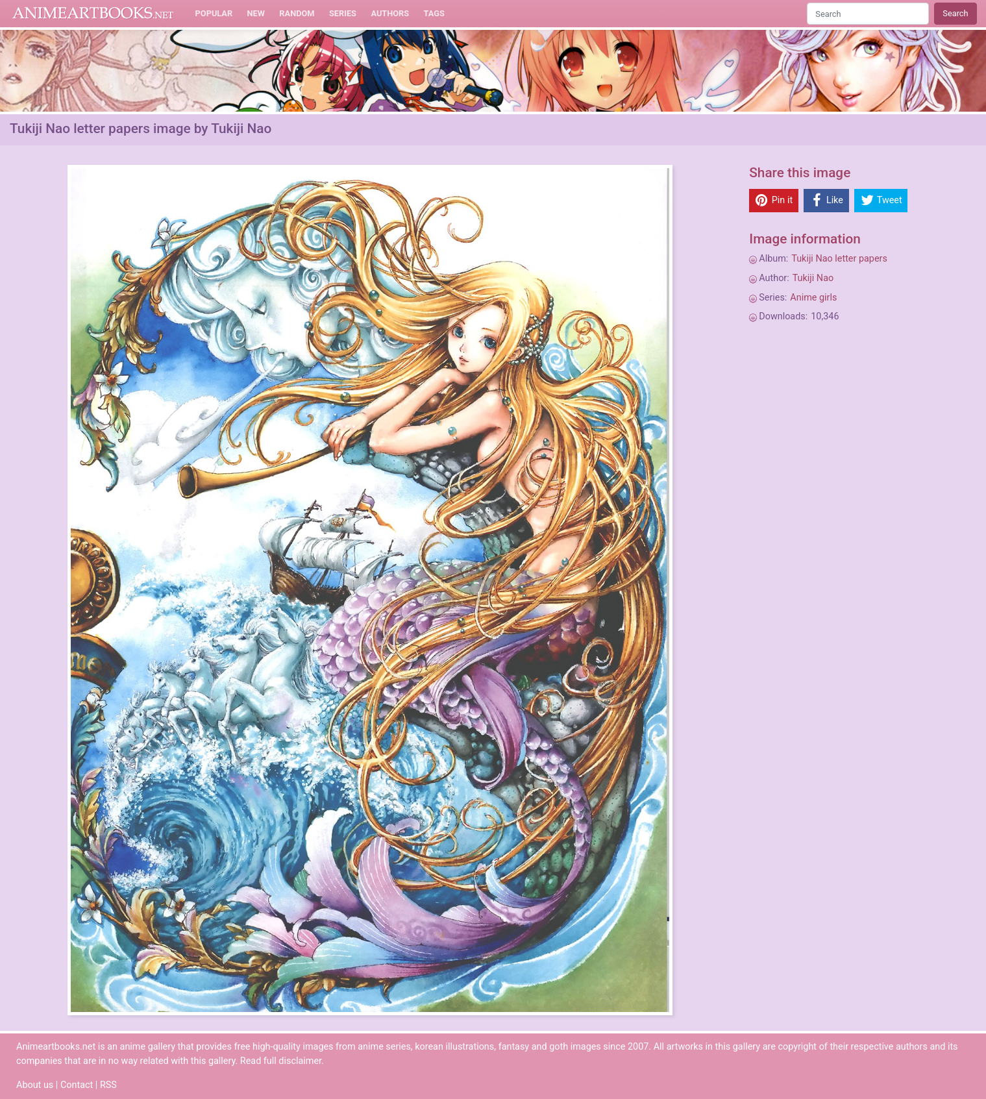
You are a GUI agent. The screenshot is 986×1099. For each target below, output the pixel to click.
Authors (390, 13)
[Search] (868, 13)
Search (955, 13)
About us (34, 1085)
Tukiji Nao (813, 278)
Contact (76, 1085)
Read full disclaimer (280, 1061)
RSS (108, 1085)
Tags (434, 13)
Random (296, 13)
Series (342, 13)
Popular (214, 13)
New (256, 13)
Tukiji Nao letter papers (839, 258)
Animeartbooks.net (93, 13)
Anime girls (813, 297)
